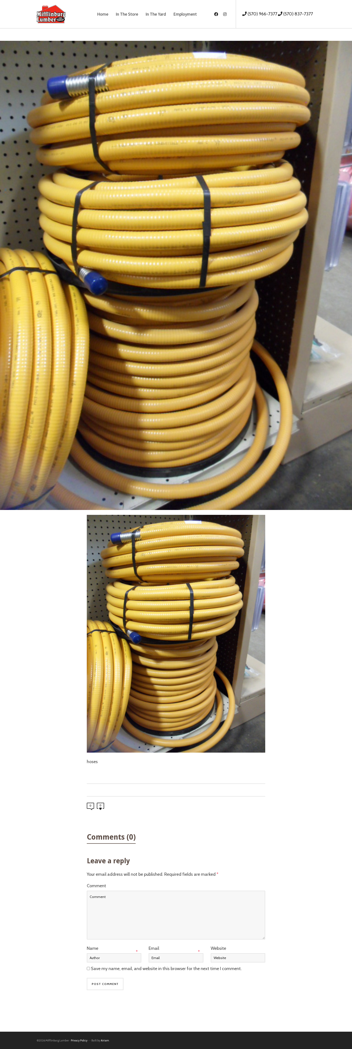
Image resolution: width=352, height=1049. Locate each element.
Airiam (105, 1040)
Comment (96, 885)
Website (218, 948)
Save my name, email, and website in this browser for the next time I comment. (166, 968)
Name (92, 948)
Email (154, 948)
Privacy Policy (79, 1040)
